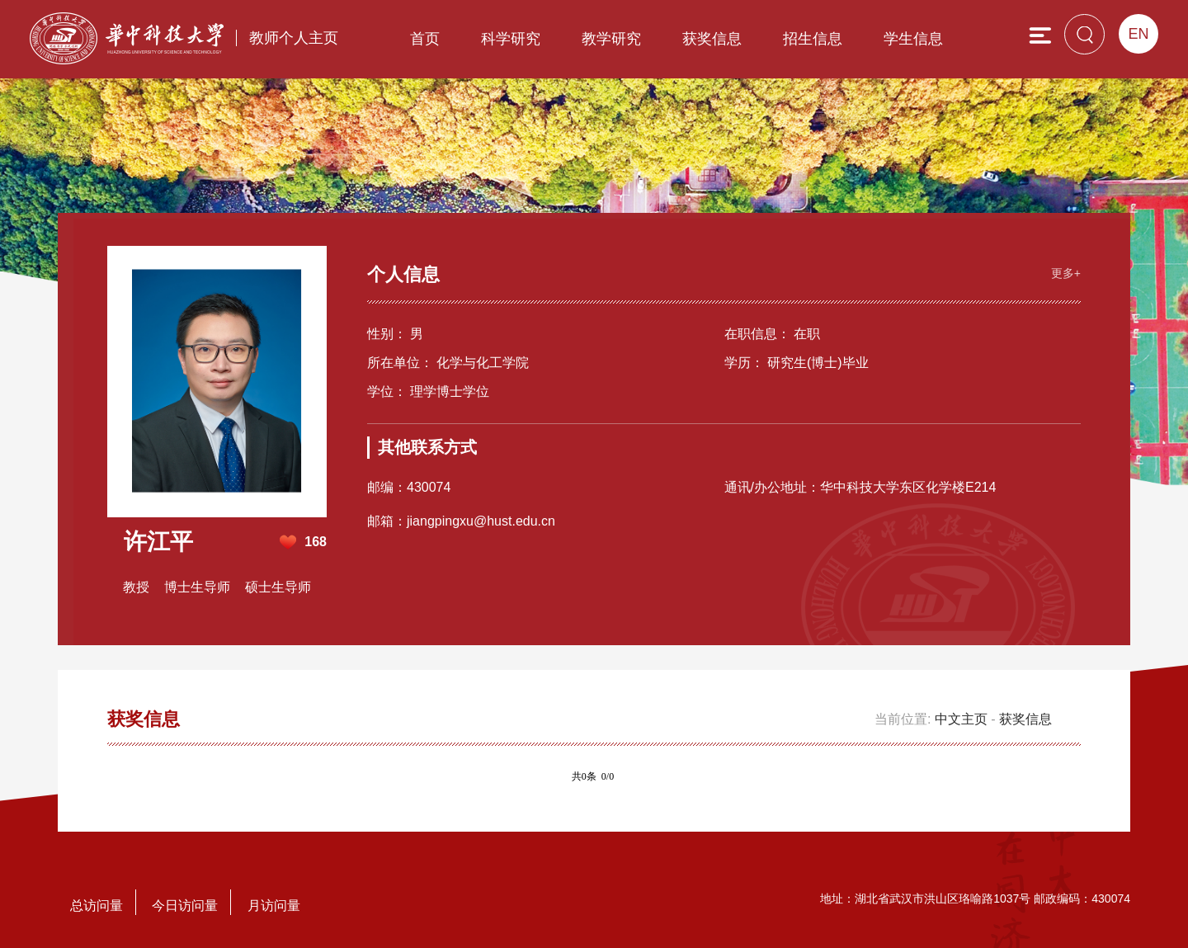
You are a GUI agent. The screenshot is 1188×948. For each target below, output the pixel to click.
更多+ (1066, 273)
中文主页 (961, 719)
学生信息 (913, 39)
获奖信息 (712, 39)
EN (1138, 34)
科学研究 (510, 39)
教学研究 (611, 39)
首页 (425, 39)
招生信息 (812, 39)
